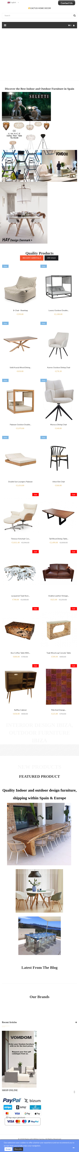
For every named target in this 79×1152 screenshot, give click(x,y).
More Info (18, 1149)
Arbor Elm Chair (58, 482)
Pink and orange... (58, 710)
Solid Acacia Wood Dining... (20, 367)
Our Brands (39, 997)
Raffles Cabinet (20, 710)
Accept (8, 1149)
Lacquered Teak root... (20, 596)
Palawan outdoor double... (20, 424)
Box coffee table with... (20, 653)
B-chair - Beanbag (20, 310)
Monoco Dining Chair (58, 424)
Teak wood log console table (58, 653)
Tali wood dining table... (58, 539)
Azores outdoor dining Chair (58, 367)
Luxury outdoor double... (59, 310)
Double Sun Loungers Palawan (20, 482)
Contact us (67, 3)
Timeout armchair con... (20, 539)
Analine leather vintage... (58, 596)
